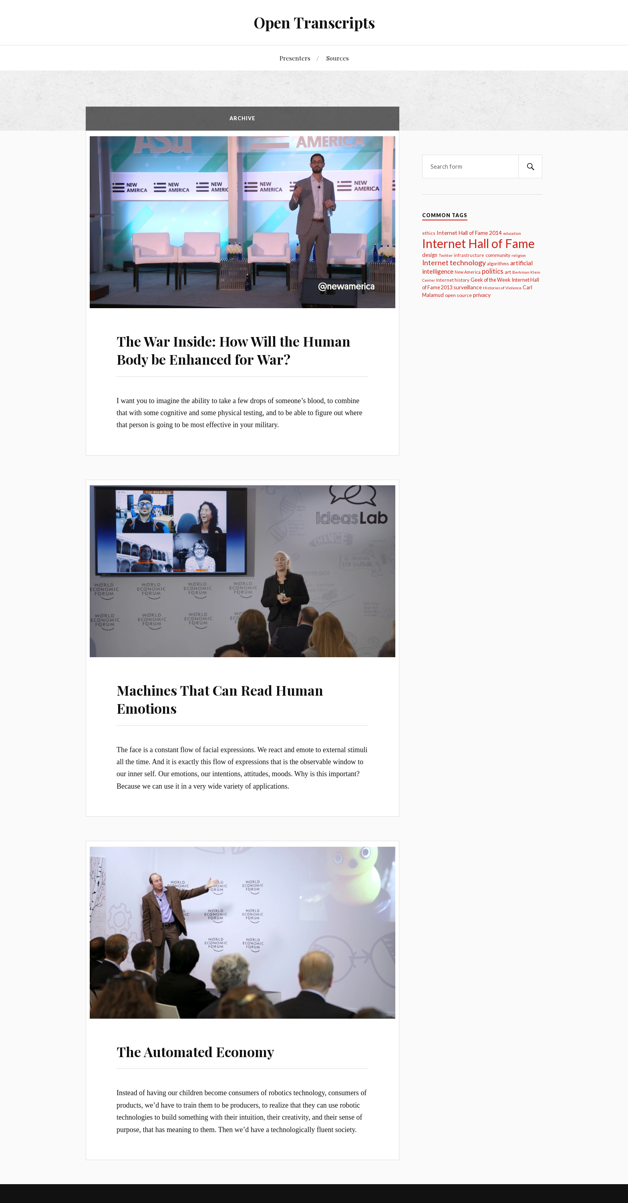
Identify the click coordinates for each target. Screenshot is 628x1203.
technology (468, 262)
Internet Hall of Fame (478, 243)
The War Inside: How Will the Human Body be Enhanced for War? (233, 349)
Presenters (295, 58)
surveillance (467, 287)
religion (518, 255)
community (497, 255)
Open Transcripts (314, 22)
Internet (435, 262)
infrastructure (469, 255)
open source (458, 295)
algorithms (498, 263)
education (512, 233)
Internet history (452, 280)
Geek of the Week (491, 280)
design (429, 255)
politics (492, 271)
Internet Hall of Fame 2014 (469, 232)
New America (468, 272)
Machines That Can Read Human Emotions (220, 696)
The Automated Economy (195, 1046)
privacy (482, 294)
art (508, 272)
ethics (428, 233)
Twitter (446, 255)
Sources (337, 58)
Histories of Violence (502, 287)
